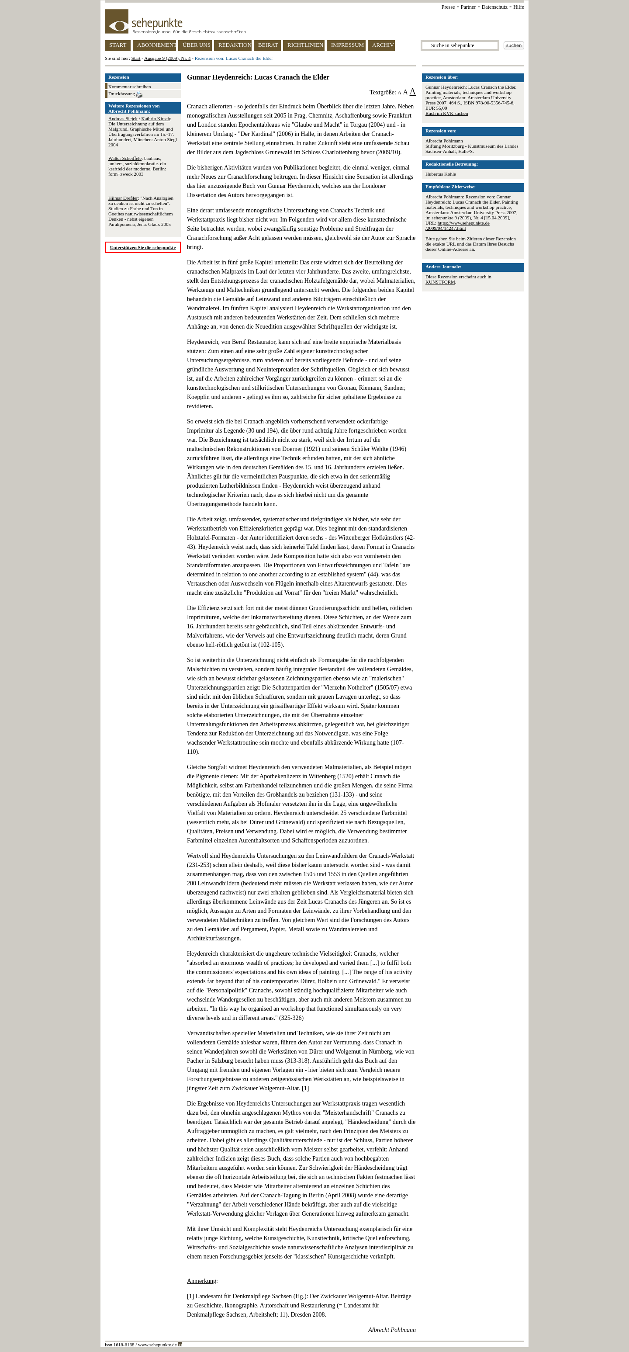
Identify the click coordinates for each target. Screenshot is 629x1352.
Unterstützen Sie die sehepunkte (143, 247)
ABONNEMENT (156, 45)
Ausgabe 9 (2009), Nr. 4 (167, 58)
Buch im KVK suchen (446, 113)
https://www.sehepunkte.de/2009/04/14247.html (457, 225)
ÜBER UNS (197, 45)
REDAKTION (235, 45)
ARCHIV (383, 45)
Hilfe (518, 7)
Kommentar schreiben (129, 86)
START (117, 45)
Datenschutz (495, 7)
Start (136, 58)
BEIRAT (268, 45)
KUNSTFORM (440, 281)
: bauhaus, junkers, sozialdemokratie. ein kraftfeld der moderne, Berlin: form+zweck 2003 (137, 166)
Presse (448, 7)
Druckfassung (125, 94)
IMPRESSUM (347, 45)
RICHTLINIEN (305, 45)
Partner (468, 7)
